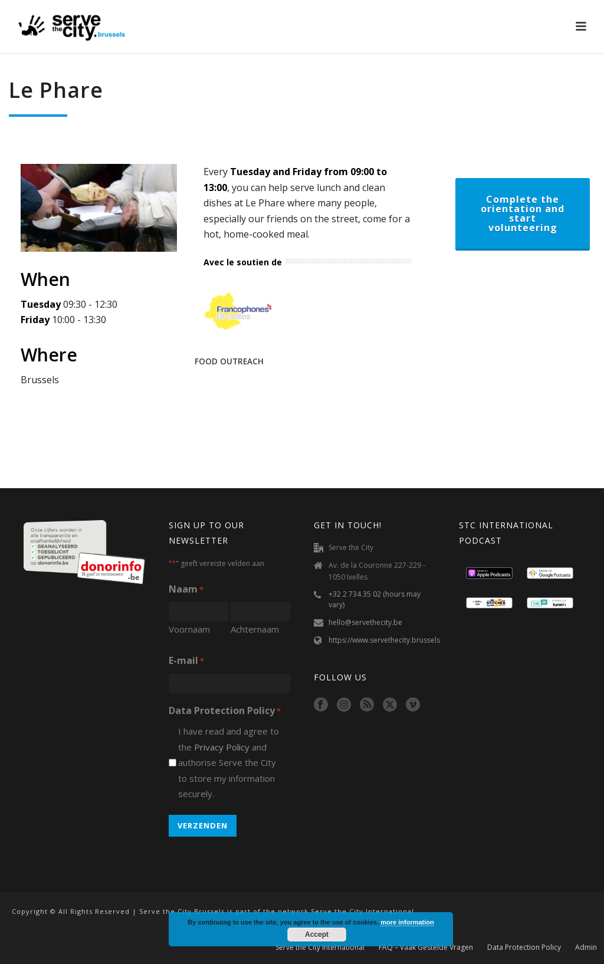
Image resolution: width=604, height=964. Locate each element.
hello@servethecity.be (365, 622)
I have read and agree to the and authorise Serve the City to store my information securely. (228, 762)
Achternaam (255, 629)
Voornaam (189, 629)
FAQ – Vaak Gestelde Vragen (426, 947)
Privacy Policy (222, 747)
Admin (586, 947)
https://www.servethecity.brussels (384, 640)
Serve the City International (320, 947)
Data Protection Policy (524, 947)
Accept (317, 934)
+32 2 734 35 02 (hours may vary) (375, 599)
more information (407, 922)
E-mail (186, 661)
